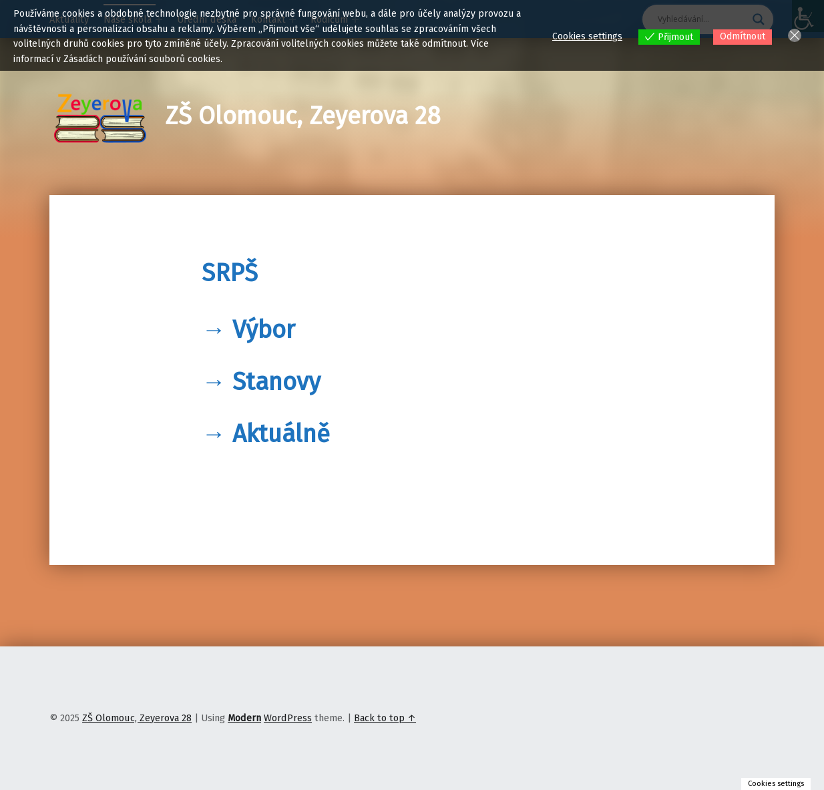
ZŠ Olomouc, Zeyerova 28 (303, 116)
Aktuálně (281, 434)
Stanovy (276, 382)
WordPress (288, 718)
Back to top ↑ (385, 718)
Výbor (263, 330)
